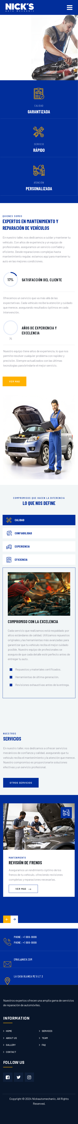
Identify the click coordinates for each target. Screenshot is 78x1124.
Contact (11, 1051)
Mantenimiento (17, 857)
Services (47, 1030)
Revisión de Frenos (25, 862)
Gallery (11, 1044)
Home (9, 1030)
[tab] (39, 520)
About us (11, 1037)
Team (45, 1037)
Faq (44, 1044)
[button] (14, 919)
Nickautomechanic (44, 1098)
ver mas (14, 381)
